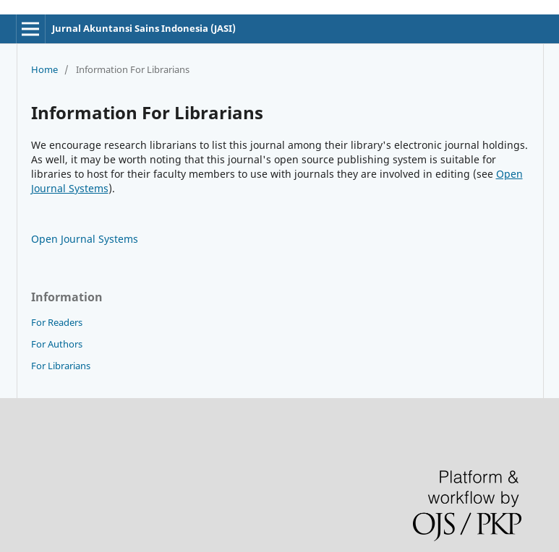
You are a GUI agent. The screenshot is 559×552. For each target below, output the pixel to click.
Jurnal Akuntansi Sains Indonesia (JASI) (144, 28)
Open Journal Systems (84, 239)
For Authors (56, 343)
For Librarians (60, 365)
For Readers (56, 322)
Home (44, 69)
